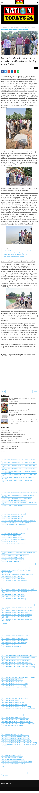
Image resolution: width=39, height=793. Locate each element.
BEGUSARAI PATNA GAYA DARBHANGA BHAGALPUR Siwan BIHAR (14, 526)
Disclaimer (35, 791)
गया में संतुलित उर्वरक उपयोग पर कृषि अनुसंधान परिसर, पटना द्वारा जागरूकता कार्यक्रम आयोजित (22, 401)
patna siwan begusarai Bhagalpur (15, 727)
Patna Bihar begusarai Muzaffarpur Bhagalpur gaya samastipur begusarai (18, 607)
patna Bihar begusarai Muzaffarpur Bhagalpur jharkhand (14, 642)
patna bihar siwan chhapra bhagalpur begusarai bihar (13, 719)
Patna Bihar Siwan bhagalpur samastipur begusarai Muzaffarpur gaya (17, 713)
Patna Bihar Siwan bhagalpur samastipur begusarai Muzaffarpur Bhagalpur (18, 710)
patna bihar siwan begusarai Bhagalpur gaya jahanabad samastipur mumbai (18, 666)
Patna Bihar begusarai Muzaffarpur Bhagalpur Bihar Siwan (14, 587)
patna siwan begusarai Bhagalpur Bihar (10, 729)
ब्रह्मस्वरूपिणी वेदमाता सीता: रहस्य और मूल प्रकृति (9, 450)
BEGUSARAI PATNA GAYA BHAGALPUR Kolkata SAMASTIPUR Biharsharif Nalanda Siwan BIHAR (19, 486)
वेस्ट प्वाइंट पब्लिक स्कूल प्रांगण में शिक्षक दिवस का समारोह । (11, 432)
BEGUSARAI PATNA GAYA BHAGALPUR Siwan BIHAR (11, 509)
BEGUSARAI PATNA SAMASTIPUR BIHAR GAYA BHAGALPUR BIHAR (14, 545)
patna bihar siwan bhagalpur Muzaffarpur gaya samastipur (15, 700)
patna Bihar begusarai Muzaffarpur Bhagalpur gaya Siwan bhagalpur (17, 616)
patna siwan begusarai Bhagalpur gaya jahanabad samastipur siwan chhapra (18, 753)
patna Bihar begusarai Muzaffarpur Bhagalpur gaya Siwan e (15, 640)
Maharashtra (15, 572)
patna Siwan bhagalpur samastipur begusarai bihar (13, 761)
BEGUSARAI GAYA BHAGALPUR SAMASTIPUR (16, 457)
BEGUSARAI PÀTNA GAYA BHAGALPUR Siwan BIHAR (11, 563)
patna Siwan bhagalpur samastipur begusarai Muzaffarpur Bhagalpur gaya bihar (18, 768)
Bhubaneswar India (22, 568)
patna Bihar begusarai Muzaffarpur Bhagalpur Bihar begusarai (15, 582)
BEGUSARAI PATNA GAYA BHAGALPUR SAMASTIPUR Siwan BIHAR (14, 502)
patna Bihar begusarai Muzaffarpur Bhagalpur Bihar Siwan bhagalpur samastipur (17, 594)
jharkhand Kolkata (6, 572)
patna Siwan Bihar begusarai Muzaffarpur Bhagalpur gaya (14, 775)
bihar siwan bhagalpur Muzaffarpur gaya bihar (12, 570)
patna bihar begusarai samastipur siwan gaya (11, 648)
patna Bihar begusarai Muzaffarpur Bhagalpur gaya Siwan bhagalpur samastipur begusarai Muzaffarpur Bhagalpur (17, 635)
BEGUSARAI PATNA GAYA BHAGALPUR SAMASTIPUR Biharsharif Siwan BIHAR (16, 500)
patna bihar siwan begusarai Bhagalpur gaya (11, 653)
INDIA (35, 570)
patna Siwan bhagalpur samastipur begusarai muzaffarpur (14, 765)
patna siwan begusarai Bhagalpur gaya (10, 732)
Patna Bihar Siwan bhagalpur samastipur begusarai (13, 704)
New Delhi (28, 572)
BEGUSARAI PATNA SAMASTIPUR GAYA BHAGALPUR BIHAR (13, 559)
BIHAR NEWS (29, 568)
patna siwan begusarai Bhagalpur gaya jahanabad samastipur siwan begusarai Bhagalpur (19, 747)
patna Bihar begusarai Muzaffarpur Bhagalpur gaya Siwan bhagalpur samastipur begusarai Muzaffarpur (17, 632)
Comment (35, 70)
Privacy (29, 791)
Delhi (31, 570)
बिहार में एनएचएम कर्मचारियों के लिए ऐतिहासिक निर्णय (10, 434)
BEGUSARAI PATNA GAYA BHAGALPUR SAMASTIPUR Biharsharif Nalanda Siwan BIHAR (18, 492)
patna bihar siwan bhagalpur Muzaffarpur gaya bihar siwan (15, 689)
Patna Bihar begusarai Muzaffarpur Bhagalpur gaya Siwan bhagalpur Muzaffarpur (17, 619)
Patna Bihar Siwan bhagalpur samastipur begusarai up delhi (15, 715)
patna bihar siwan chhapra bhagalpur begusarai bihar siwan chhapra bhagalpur (19, 725)
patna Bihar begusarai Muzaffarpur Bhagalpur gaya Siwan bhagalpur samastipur (14, 29)
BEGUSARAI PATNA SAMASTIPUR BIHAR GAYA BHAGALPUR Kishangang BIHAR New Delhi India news (19, 555)
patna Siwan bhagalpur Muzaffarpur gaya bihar (12, 759)
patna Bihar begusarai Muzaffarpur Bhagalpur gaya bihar (14, 598)
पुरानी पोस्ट (35, 393)
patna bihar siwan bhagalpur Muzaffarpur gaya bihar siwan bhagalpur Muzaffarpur (17, 695)
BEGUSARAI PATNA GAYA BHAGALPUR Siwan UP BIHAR (12, 520)
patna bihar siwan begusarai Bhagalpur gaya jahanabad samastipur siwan (18, 668)
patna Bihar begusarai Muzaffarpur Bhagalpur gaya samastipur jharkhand (18, 612)
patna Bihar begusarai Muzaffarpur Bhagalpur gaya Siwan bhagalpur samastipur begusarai (17, 628)
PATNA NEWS (4, 727)
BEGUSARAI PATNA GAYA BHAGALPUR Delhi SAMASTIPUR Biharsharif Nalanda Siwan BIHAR (18, 483)
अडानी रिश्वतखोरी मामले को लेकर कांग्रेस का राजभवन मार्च (14, 258)
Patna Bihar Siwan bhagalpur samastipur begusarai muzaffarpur (16, 708)
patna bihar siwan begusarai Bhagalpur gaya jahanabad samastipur (16, 664)
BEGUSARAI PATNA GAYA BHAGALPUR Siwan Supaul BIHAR (13, 518)
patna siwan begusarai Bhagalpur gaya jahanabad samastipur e (15, 740)
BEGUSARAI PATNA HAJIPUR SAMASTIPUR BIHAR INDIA (12, 539)
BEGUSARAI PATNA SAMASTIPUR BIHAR (9, 543)
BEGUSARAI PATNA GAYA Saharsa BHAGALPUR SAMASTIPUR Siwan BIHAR (16, 533)
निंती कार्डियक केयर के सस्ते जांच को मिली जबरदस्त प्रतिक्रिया (11, 438)
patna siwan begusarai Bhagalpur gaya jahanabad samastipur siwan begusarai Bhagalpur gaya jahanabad (19, 750)
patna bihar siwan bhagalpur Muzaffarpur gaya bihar (13, 687)
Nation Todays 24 (13, 791)
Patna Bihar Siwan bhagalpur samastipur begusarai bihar (14, 706)
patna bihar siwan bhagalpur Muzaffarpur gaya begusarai (14, 685)
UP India (34, 775)
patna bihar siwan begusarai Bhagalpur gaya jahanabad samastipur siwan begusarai (18, 671)
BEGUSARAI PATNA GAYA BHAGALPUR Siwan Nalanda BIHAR (13, 516)
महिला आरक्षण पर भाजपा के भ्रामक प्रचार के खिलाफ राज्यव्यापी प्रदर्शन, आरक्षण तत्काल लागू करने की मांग (22, 406)
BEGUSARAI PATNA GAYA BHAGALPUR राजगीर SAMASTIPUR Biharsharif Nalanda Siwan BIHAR (18, 462)
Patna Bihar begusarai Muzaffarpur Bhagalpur (12, 578)
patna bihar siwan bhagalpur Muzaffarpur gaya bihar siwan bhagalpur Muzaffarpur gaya (17, 698)
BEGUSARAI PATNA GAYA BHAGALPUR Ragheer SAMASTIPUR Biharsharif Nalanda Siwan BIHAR (19, 490)
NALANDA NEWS (22, 572)
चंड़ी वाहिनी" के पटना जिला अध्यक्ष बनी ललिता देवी (10, 448)
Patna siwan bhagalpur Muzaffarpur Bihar (11, 755)
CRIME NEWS (26, 570)
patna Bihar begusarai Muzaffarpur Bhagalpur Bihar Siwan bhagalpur (17, 589)
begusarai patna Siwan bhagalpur (9, 568)
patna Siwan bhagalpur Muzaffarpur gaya (11, 757)
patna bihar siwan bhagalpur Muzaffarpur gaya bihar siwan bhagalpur (17, 692)
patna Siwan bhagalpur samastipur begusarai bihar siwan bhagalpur (17, 763)
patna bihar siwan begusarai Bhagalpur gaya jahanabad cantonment (17, 657)
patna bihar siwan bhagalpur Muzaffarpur (11, 677)
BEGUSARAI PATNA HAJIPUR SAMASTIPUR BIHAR (11, 537)
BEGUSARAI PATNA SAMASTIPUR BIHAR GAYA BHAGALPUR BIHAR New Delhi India (17, 548)
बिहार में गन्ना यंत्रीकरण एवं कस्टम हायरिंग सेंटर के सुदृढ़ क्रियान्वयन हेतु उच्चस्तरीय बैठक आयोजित (22, 417)
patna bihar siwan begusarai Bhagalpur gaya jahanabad (14, 655)
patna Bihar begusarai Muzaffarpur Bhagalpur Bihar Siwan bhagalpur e (17, 591)
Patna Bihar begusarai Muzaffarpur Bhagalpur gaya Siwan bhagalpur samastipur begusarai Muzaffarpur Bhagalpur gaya (17, 638)
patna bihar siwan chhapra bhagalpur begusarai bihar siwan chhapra (17, 723)
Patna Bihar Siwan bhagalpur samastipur (11, 702)
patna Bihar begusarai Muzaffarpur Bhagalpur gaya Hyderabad (15, 602)
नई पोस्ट (3, 393)
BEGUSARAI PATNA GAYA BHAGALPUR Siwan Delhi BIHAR (12, 514)
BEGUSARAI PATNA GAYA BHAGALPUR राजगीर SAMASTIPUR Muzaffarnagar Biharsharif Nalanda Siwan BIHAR (19, 474)
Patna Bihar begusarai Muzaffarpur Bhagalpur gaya (13, 596)
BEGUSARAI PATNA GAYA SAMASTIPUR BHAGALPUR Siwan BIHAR (14, 535)
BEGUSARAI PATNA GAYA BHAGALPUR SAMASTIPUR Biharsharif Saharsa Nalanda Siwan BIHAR (19, 495)
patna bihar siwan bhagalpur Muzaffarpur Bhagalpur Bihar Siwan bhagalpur (18, 679)
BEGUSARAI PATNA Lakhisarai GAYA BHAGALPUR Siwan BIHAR (14, 541)
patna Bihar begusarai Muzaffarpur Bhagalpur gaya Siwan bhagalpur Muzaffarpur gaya (17, 622)
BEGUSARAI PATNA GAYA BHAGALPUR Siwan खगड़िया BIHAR (13, 507)
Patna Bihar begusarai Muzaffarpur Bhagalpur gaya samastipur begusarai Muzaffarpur (18, 610)
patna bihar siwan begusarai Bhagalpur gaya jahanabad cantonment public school (18, 660)
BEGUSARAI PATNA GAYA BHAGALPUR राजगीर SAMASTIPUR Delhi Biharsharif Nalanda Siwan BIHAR (18, 471)
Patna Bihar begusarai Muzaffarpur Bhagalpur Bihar (13, 580)
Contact (25, 791)
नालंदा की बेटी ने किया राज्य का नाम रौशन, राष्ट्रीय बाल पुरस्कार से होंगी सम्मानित (17, 252)
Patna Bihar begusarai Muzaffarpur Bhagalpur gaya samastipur (15, 605)
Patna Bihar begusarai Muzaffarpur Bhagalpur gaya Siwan (14, 614)
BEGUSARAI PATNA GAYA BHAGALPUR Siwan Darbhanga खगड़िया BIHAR (15, 512)
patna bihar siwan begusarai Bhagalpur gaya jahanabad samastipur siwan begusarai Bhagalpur (18, 675)
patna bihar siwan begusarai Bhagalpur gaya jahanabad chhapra (16, 662)
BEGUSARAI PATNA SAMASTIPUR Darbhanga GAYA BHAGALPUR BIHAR (15, 557)
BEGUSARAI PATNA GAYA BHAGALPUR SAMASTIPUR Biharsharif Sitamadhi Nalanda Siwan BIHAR (18, 498)
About (21, 791)
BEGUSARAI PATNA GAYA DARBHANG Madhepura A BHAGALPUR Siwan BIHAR (16, 524)
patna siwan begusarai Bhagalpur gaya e (10, 734)
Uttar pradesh (5, 777)
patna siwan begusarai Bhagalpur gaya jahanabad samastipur (15, 738)
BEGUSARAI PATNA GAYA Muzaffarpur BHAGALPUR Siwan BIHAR (14, 531)
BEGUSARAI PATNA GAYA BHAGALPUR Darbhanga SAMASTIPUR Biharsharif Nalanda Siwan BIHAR (18, 480)
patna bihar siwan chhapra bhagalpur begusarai (12, 717)
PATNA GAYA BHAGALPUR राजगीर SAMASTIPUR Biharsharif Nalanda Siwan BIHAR (17, 576)
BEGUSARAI (4, 457)
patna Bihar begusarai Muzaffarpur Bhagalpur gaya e (13, 600)
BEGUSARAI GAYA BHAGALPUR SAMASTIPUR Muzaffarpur (13, 459)
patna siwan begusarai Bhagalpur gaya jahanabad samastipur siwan (16, 742)
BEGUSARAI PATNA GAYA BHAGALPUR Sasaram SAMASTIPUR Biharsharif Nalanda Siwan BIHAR (19, 505)
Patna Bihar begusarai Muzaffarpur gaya (10, 646)
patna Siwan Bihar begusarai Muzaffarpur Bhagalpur (13, 773)
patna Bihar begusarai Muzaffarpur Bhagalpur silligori (14, 644)
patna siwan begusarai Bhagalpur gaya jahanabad (13, 736)
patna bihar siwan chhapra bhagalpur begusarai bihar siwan (15, 721)
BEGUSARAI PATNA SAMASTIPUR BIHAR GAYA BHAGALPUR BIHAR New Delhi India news (18, 550)
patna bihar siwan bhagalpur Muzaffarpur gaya (12, 683)
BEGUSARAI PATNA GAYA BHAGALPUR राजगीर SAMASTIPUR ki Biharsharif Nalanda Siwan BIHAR (19, 477)
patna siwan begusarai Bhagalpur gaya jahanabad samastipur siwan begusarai (19, 744)
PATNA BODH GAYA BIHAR (6, 574)
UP (30, 775)
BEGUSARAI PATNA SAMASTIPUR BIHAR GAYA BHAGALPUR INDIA (14, 552)
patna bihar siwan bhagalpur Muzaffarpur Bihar (12, 681)
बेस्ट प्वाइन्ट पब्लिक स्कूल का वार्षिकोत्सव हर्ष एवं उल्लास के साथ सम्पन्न (13, 436)
